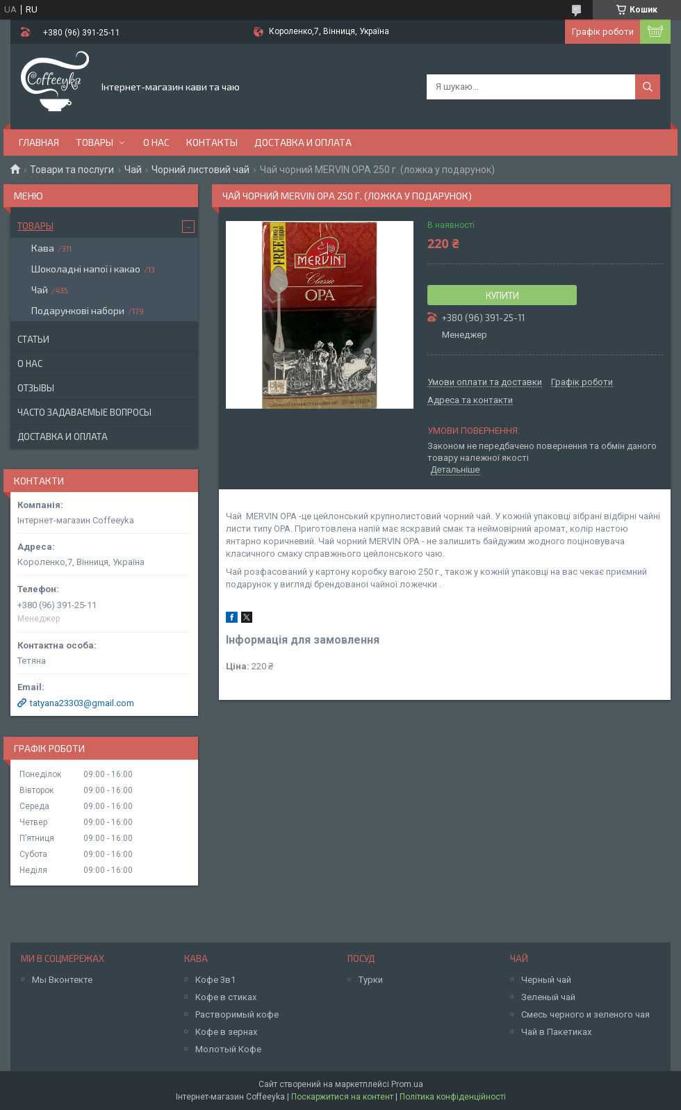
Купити (502, 295)
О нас (156, 142)
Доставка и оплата (303, 142)
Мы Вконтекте (62, 979)
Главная (39, 142)
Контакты (212, 142)
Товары (94, 142)
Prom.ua (407, 1084)
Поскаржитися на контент (342, 1097)
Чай (133, 169)
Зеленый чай (548, 997)
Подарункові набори (77, 310)
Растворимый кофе (237, 1014)
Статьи (33, 339)
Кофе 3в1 (215, 979)
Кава (42, 248)
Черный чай (546, 979)
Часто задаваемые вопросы (84, 412)
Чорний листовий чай (200, 169)
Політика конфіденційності (453, 1097)
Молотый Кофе (228, 1049)
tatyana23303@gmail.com (82, 703)
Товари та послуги (72, 169)
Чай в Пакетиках (556, 1032)
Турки (371, 979)
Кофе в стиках (225, 997)
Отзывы (35, 387)
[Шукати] (647, 86)
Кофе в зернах (226, 1032)
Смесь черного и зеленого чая (585, 1014)
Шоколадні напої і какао (85, 269)
